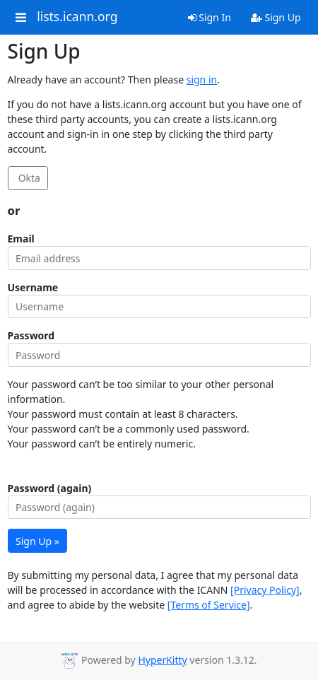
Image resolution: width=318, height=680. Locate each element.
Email (21, 238)
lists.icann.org (77, 16)
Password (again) (50, 488)
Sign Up (276, 17)
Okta (28, 177)
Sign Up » (37, 541)
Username (33, 287)
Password (31, 335)
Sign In (209, 17)
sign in (202, 79)
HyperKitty (162, 660)
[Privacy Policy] (265, 590)
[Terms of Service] (208, 604)
